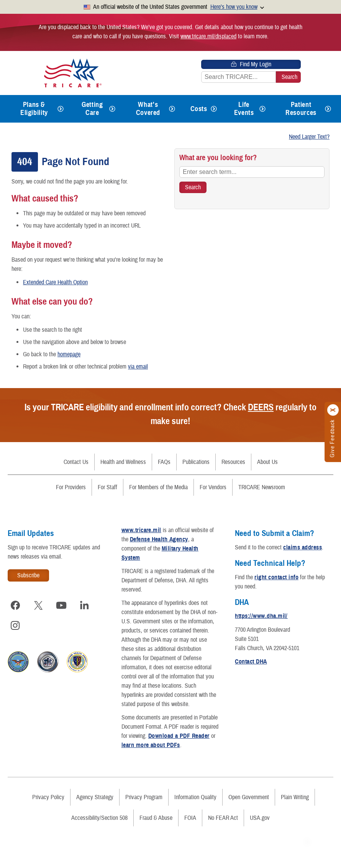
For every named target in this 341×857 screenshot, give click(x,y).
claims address (302, 547)
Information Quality (195, 797)
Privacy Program (143, 797)
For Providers (71, 487)
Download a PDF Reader (179, 736)
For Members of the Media (158, 487)
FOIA (190, 818)
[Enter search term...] (252, 172)
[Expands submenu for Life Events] (262, 109)
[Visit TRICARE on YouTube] (61, 605)
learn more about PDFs (150, 745)
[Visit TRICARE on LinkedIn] (84, 605)
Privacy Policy (48, 797)
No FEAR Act (223, 818)
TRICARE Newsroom (261, 487)
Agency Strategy (94, 797)
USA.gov (260, 818)
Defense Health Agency (159, 539)
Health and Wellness (123, 462)
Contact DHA (251, 661)
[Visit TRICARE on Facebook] (15, 605)
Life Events (244, 108)
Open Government (248, 797)
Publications (196, 462)
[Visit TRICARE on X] (38, 605)
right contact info (276, 577)
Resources (233, 462)
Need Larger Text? (309, 137)
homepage (68, 354)
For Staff (107, 487)
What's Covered (148, 108)
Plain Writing (295, 797)
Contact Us (76, 462)
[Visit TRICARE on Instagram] (15, 625)
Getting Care (92, 108)
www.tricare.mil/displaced (208, 36)
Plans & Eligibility (34, 108)
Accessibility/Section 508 (99, 818)
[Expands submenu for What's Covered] (172, 109)
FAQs (164, 462)
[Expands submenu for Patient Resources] (328, 109)
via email (138, 366)
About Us (267, 462)
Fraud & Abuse (155, 818)
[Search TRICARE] (193, 187)
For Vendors (213, 487)
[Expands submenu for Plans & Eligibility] (60, 109)
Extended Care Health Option (55, 282)
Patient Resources (300, 108)
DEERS (261, 407)
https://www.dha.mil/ (261, 616)
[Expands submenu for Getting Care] (112, 109)
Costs (198, 109)
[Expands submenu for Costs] (213, 109)
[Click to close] (333, 410)
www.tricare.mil (141, 530)
